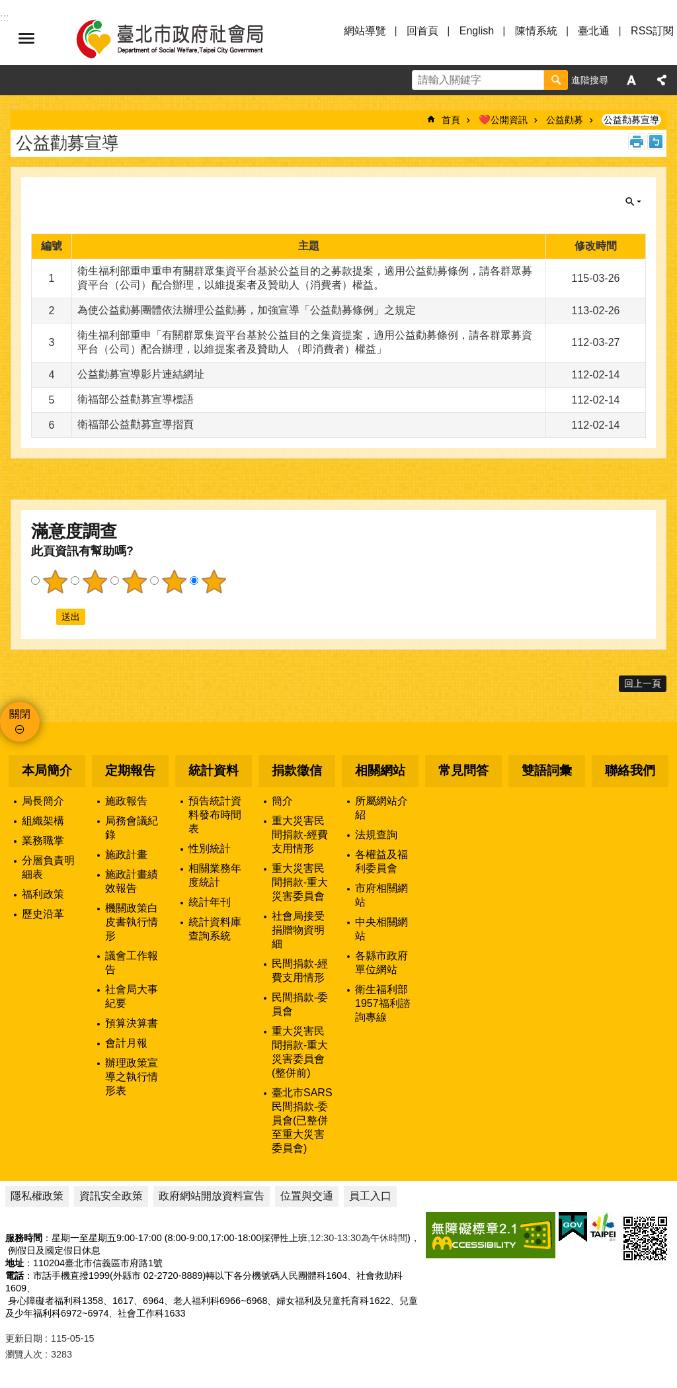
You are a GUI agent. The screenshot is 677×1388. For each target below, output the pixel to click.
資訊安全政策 (111, 1195)
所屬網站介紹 (381, 807)
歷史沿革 (43, 914)
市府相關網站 (381, 895)
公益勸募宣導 (631, 119)
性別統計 (209, 848)
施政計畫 (126, 854)
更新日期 (23, 1338)
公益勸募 (564, 119)
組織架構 (43, 820)
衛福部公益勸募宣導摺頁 (135, 424)
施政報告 (126, 800)
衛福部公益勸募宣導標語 (135, 399)
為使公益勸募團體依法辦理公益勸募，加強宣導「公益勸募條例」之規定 (246, 310)
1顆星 (54, 581)
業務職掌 (43, 840)
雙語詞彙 (547, 770)
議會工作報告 (131, 962)
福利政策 (43, 894)
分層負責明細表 (48, 867)
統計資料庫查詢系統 (214, 928)
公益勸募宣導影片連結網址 (140, 374)
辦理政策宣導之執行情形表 (131, 1076)
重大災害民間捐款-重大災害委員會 (300, 882)
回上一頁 (642, 683)
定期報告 (130, 770)
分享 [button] (662, 80)
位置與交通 (306, 1195)
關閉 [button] (633, 202)
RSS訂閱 (652, 30)
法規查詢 (376, 834)
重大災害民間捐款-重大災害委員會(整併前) (300, 1051)
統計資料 (213, 770)
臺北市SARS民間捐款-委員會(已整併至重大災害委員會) (302, 1120)
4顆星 (173, 581)
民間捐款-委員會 (300, 1004)
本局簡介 (47, 770)
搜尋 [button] (556, 80)
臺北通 (594, 30)
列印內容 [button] (636, 141)
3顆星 (134, 581)
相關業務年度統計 (214, 875)
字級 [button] (631, 80)
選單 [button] (26, 38)
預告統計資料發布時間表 (214, 814)
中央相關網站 (381, 928)
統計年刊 (209, 902)
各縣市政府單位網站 (381, 962)
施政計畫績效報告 (131, 881)
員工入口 (370, 1195)
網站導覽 (365, 30)
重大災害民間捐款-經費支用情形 (300, 834)
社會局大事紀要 (131, 996)
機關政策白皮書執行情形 (131, 921)
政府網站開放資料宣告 (211, 1195)
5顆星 (213, 581)
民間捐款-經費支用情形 (300, 970)
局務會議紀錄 (131, 827)
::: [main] (15, 106)
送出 (43, 616)
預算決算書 (131, 1023)
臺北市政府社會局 (185, 38)
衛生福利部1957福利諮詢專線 (383, 1003)
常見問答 (463, 770)
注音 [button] (655, 141)
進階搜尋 (589, 80)
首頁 (451, 119)
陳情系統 (536, 30)
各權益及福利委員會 (381, 861)
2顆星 (94, 581)
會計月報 (126, 1043)
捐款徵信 (297, 770)
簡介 (282, 800)
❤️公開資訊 (503, 119)
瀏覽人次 (23, 1354)
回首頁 (422, 30)
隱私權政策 (37, 1195)
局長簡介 (43, 800)
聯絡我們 (630, 770)
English (476, 30)
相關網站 (380, 770)
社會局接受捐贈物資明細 (298, 929)
